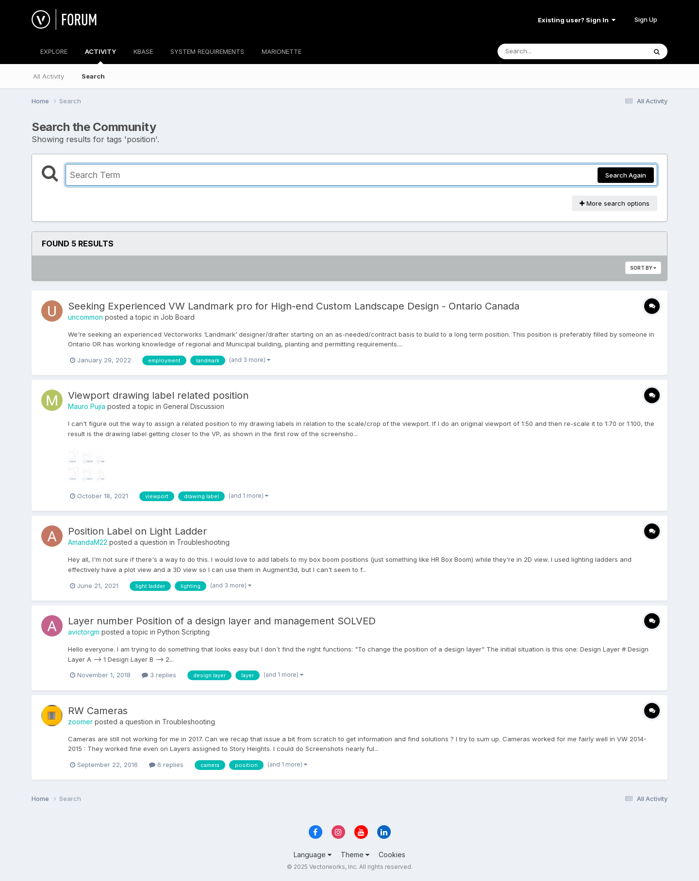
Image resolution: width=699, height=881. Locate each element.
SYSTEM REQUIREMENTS (207, 51)
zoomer (80, 722)
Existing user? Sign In (577, 20)
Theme (355, 854)
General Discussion (193, 406)
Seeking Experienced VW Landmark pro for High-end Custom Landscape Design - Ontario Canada (293, 306)
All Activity (48, 76)
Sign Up (645, 19)
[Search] (545, 51)
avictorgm (84, 632)
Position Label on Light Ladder (137, 531)
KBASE (143, 51)
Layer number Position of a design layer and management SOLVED (222, 621)
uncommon (85, 317)
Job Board (178, 317)
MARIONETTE (281, 51)
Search (93, 76)
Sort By (643, 268)
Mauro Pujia (86, 406)
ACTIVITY (100, 56)
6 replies (166, 764)
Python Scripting (183, 632)
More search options (614, 203)
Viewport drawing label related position (158, 395)
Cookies (392, 854)
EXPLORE (53, 51)
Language (313, 854)
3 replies (159, 675)
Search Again (625, 175)
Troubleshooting (203, 542)
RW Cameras (98, 711)
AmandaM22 (87, 542)
